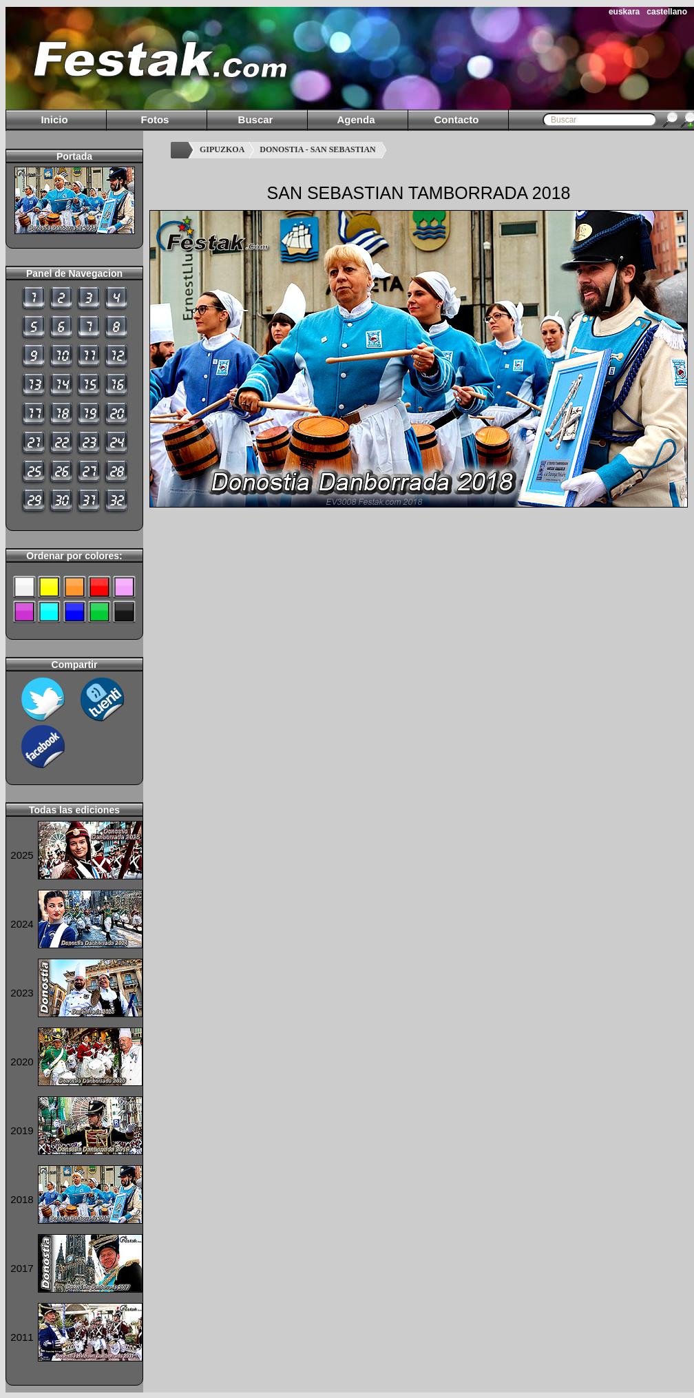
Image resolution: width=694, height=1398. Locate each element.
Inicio (54, 119)
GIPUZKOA (222, 149)
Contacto (456, 119)
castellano (666, 12)
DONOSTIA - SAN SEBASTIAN (317, 149)
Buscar (255, 119)
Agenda (356, 119)
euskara (624, 12)
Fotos (155, 119)
